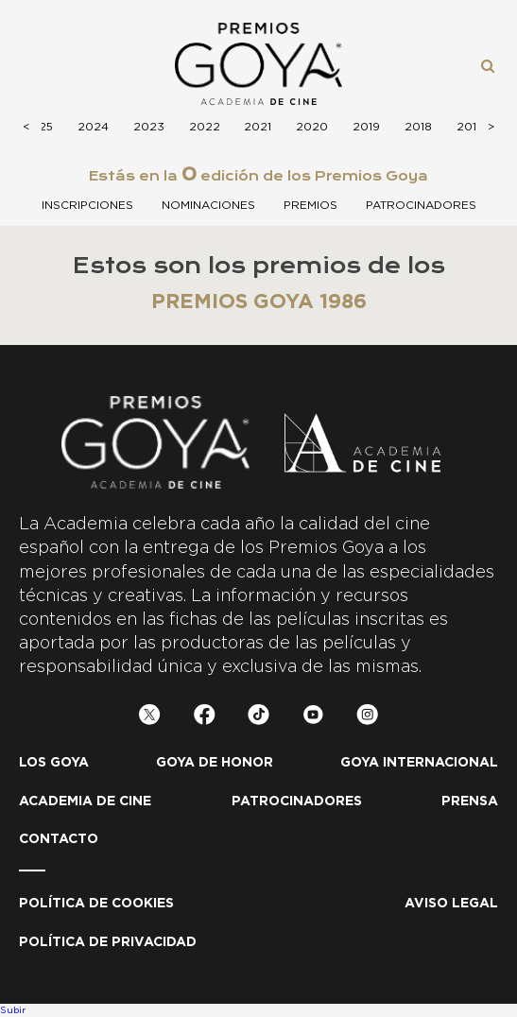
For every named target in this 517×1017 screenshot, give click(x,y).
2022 (204, 126)
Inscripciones (87, 205)
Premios (310, 205)
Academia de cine (85, 801)
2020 (312, 126)
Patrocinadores (421, 205)
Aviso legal (451, 903)
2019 (366, 126)
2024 (93, 126)
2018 (418, 126)
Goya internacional (419, 762)
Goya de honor (214, 762)
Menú (41, 64)
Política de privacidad (108, 942)
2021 (257, 126)
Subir (13, 1010)
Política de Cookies (96, 903)
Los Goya (54, 762)
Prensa (469, 801)
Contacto (58, 839)
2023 (148, 126)
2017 (470, 126)
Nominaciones (208, 205)
